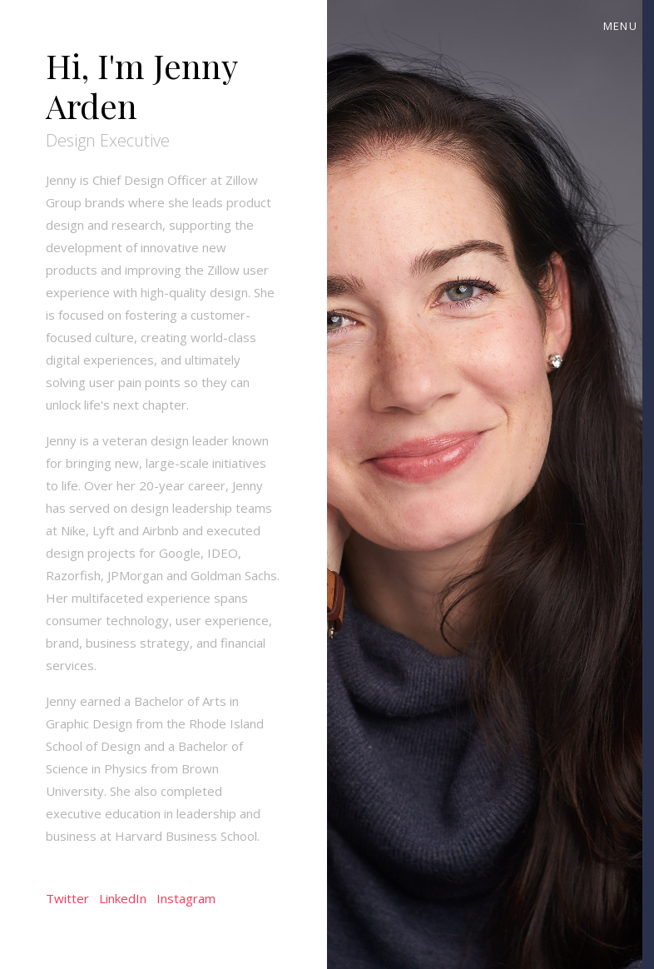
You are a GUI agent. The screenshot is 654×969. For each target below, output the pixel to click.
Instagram (186, 898)
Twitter (67, 898)
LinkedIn (122, 898)
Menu (620, 25)
